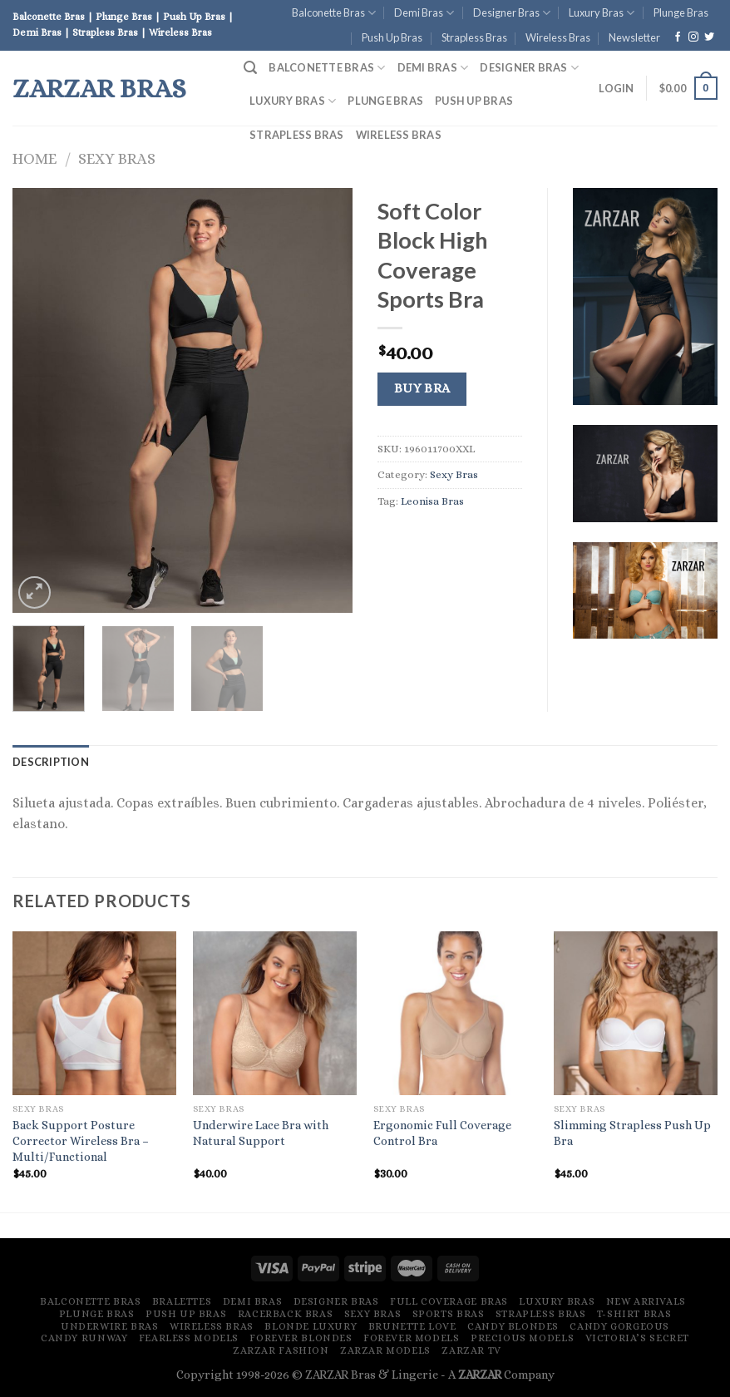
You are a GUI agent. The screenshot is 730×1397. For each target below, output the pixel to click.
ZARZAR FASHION (281, 1350)
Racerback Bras (285, 1314)
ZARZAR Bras (99, 88)
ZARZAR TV (471, 1350)
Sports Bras (448, 1314)
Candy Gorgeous (619, 1326)
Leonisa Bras (432, 501)
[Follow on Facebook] (678, 37)
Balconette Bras (334, 13)
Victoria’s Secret (637, 1338)
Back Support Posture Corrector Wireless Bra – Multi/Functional (80, 1140)
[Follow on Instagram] (693, 37)
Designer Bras (511, 13)
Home (34, 158)
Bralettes (182, 1301)
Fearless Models (189, 1338)
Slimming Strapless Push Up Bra (632, 1133)
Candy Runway (84, 1338)
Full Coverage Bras (449, 1301)
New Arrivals (646, 1301)
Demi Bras (424, 13)
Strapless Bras (474, 37)
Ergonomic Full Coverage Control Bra (442, 1133)
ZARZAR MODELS (385, 1350)
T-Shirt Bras (634, 1314)
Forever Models (411, 1338)
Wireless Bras (557, 37)
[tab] (50, 761)
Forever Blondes (300, 1338)
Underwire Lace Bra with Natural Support (260, 1133)
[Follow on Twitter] (709, 37)
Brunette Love (412, 1326)
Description (50, 761)
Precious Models (522, 1338)
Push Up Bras (392, 37)
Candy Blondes (513, 1326)
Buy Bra (422, 388)
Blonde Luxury (310, 1326)
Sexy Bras (116, 158)
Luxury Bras (601, 13)
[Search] (250, 68)
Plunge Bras (681, 12)
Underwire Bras (110, 1326)
